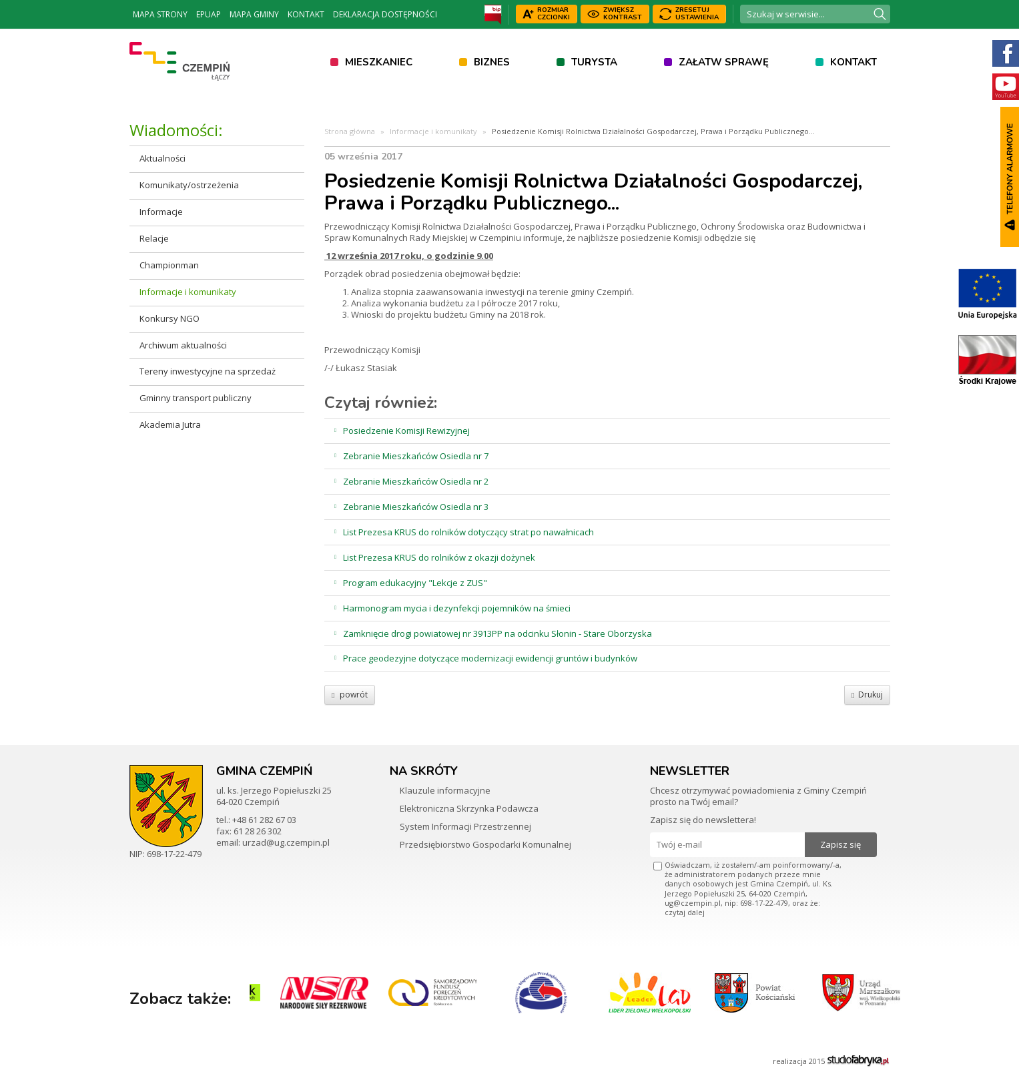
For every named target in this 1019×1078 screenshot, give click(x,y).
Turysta (594, 62)
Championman (169, 265)
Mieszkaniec (378, 62)
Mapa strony (160, 14)
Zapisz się (840, 844)
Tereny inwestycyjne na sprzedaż (207, 371)
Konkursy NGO (169, 318)
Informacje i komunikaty (187, 292)
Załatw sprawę (724, 62)
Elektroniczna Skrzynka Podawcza (469, 808)
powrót (350, 694)
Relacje (154, 238)
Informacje (161, 212)
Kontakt (306, 14)
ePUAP (208, 14)
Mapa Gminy (254, 14)
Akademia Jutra (170, 425)
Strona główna (349, 131)
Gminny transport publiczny (195, 398)
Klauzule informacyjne (445, 790)
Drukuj (867, 694)
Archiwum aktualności (183, 345)
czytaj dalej (685, 912)
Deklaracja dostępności (385, 14)
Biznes (492, 62)
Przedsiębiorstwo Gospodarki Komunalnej (485, 844)
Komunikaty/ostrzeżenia (189, 185)
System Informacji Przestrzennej (465, 826)
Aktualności (162, 158)
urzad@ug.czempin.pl (286, 842)
